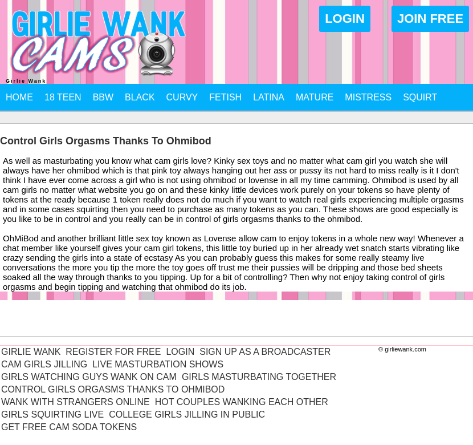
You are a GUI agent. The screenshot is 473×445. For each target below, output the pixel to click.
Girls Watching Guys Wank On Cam (89, 377)
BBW (103, 97)
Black (139, 97)
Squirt (420, 97)
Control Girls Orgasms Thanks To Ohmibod (113, 389)
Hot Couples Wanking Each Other (241, 402)
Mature (314, 97)
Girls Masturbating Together (259, 377)
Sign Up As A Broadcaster (265, 352)
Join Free (430, 18)
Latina (268, 97)
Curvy (182, 97)
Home (19, 97)
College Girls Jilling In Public (187, 414)
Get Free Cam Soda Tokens (69, 427)
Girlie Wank (30, 352)
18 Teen (62, 97)
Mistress (368, 97)
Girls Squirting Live (52, 414)
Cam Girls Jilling (44, 364)
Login (345, 18)
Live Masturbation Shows (157, 364)
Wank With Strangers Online (75, 402)
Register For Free (113, 352)
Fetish (225, 97)
